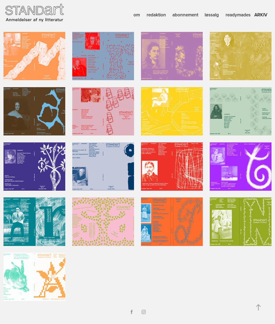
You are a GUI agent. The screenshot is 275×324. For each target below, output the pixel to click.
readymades (238, 15)
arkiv (260, 15)
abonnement (185, 15)
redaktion (156, 15)
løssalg (212, 15)
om (136, 15)
